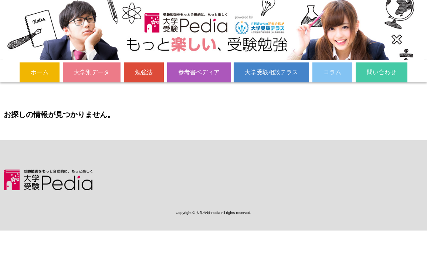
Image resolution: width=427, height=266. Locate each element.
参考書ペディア (199, 72)
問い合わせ (381, 72)
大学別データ (91, 72)
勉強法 (144, 72)
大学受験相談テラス (271, 72)
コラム (332, 72)
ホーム (39, 72)
